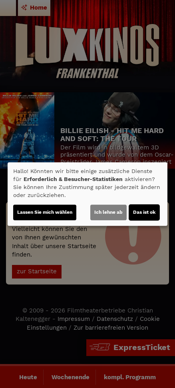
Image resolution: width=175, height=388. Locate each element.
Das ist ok (144, 212)
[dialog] (87, 194)
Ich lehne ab (108, 212)
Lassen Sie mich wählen (44, 212)
